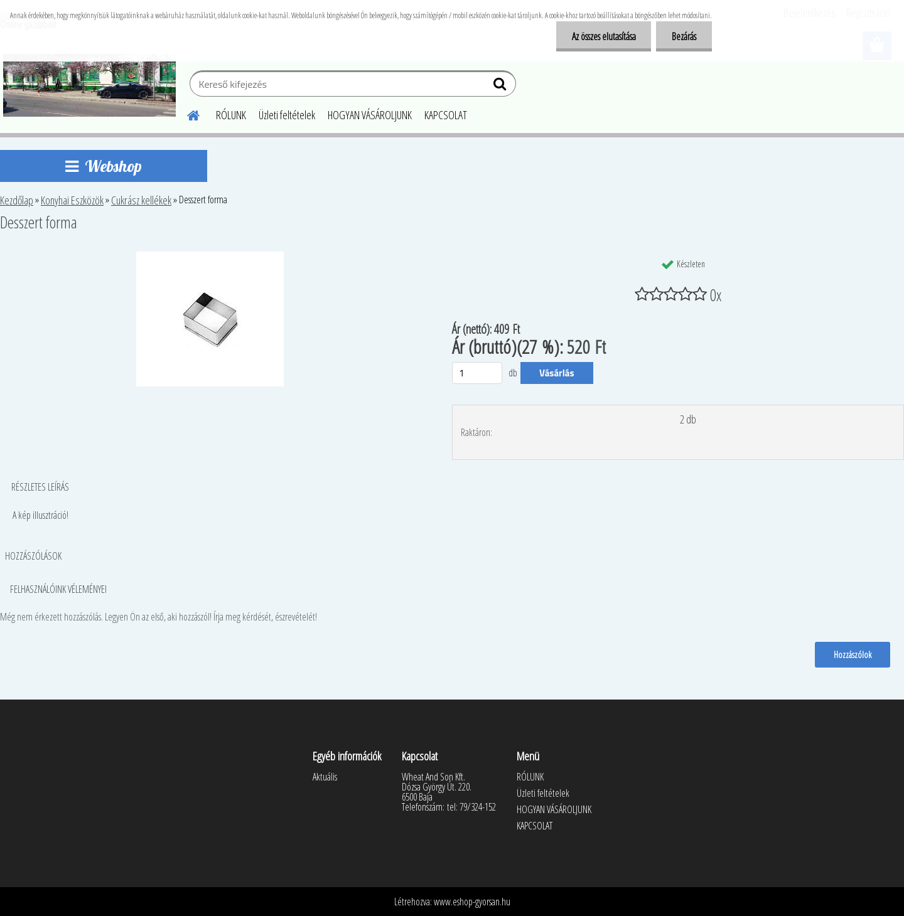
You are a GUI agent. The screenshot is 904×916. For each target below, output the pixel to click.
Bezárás (684, 36)
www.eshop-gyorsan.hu (472, 901)
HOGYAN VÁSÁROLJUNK (370, 114)
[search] (501, 86)
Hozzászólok (852, 654)
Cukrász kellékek (141, 200)
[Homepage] (186, 113)
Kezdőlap (16, 200)
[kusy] (477, 373)
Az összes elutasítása (603, 36)
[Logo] (89, 85)
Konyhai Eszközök (72, 200)
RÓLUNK (231, 114)
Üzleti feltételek (287, 114)
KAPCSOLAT (445, 114)
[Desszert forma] (210, 257)
